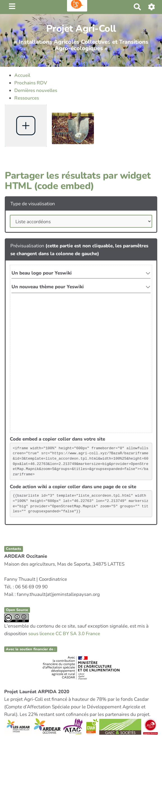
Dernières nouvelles (35, 90)
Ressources (26, 98)
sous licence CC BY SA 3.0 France (64, 633)
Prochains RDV (30, 83)
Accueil (22, 75)
